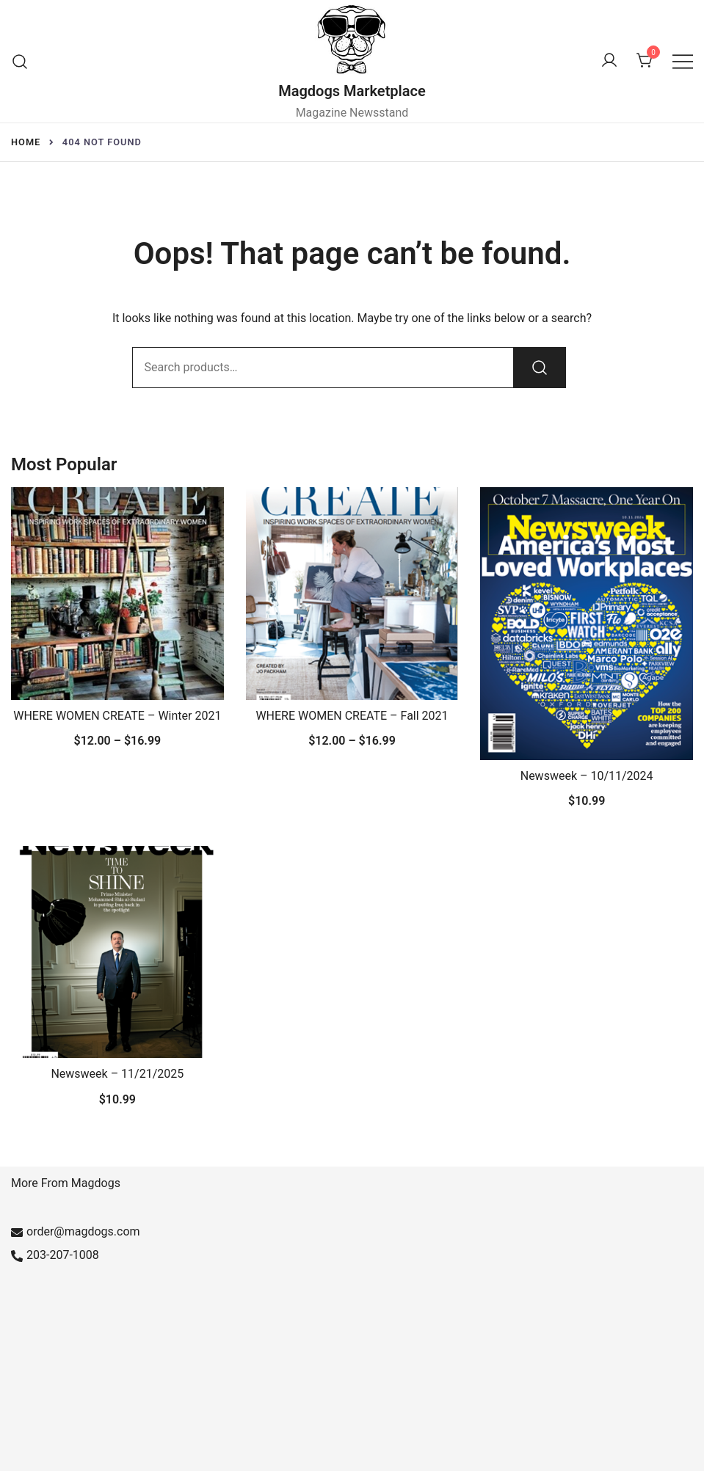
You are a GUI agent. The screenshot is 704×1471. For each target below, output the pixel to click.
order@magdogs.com (75, 1231)
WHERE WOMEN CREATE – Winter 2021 (117, 716)
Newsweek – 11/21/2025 (117, 1074)
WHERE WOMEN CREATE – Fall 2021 (351, 716)
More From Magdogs (65, 1183)
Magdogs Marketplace (352, 91)
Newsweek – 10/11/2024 (586, 776)
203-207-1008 (55, 1255)
